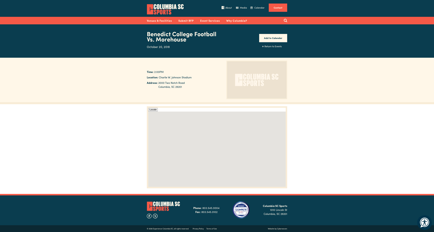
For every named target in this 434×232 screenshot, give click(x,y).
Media (243, 7)
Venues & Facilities (159, 20)
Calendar (259, 7)
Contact (278, 7)
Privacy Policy (198, 228)
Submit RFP (186, 20)
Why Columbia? (236, 20)
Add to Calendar (273, 38)
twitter (155, 216)
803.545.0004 (211, 208)
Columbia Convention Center (165, 9)
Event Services (210, 20)
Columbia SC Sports (163, 206)
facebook (149, 216)
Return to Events (273, 46)
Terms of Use (211, 228)
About (228, 7)
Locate (153, 109)
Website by (277, 228)
